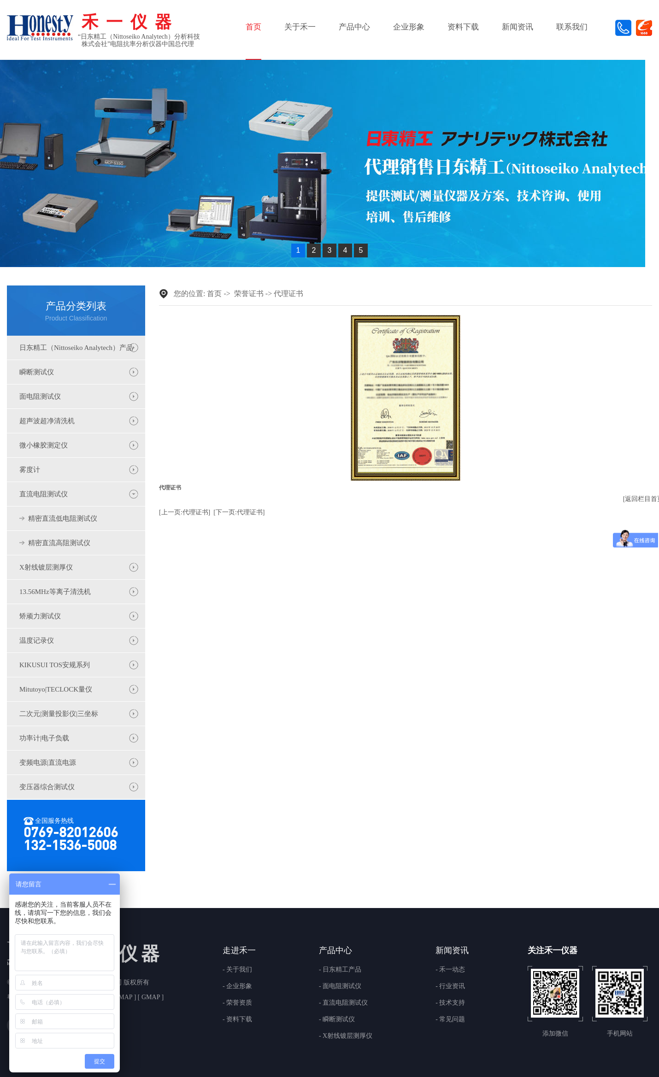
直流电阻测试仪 (43, 494)
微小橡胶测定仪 (43, 445)
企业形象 (408, 27)
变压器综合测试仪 (47, 787)
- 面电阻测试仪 (340, 986)
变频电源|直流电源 (47, 762)
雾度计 (29, 469)
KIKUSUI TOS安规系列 (54, 665)
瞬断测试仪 (36, 372)
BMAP (123, 997)
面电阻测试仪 (40, 396)
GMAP (150, 997)
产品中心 (354, 27)
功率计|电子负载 (44, 738)
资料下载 (463, 27)
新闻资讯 (517, 27)
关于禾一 (300, 27)
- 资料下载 (237, 1019)
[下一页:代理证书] (239, 512)
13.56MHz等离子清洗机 (55, 591)
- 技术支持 (450, 1003)
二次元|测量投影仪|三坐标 (58, 713)
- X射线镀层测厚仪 (345, 1036)
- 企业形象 (237, 986)
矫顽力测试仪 (40, 616)
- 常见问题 (450, 1019)
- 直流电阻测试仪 (343, 1003)
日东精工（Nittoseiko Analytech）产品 (76, 347)
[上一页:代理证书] (184, 512)
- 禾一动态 (450, 969)
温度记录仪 (36, 640)
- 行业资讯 (450, 986)
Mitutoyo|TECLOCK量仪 (55, 689)
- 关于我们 (237, 969)
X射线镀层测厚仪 (46, 567)
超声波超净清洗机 (47, 421)
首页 (253, 27)
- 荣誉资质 (237, 1003)
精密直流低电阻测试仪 (62, 518)
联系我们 (572, 27)
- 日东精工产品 (340, 969)
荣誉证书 (249, 293)
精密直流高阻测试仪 (59, 543)
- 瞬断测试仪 (337, 1019)
